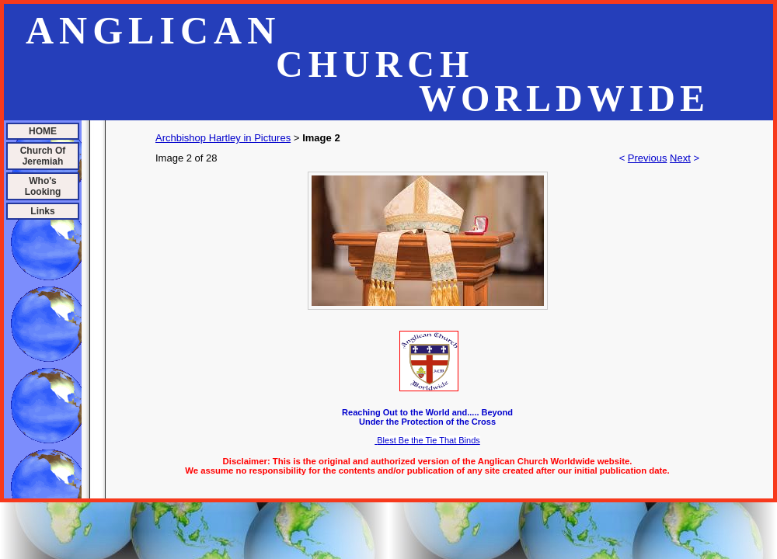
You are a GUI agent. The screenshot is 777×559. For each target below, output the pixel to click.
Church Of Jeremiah (43, 156)
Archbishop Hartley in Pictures (223, 138)
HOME (43, 131)
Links (42, 211)
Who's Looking (43, 186)
